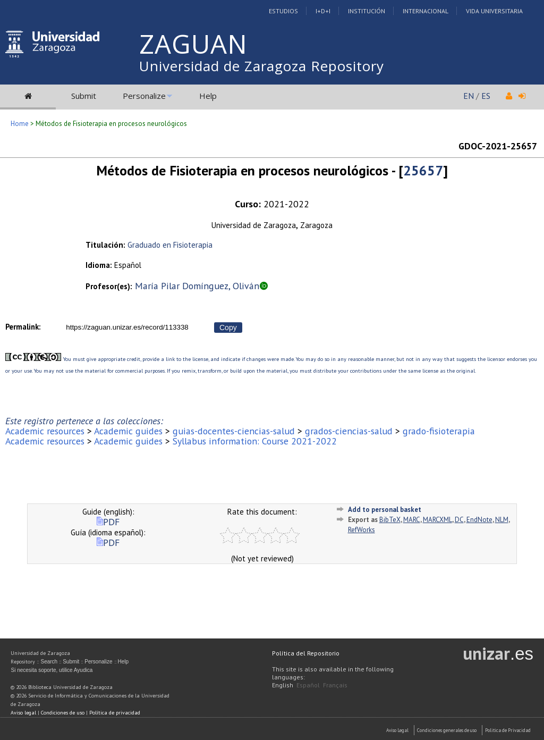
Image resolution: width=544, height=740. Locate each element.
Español (308, 685)
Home (20, 123)
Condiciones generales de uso (447, 730)
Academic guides (128, 431)
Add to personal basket (384, 509)
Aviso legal (23, 712)
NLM (501, 519)
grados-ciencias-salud (349, 431)
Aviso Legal (397, 730)
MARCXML (437, 519)
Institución (366, 11)
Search (48, 662)
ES (485, 95)
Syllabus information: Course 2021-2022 (255, 441)
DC (459, 519)
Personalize (144, 95)
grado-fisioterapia (439, 431)
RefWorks (361, 529)
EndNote (479, 519)
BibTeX (390, 519)
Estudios (283, 11)
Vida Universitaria (494, 11)
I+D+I (323, 11)
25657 (423, 170)
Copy (228, 327)
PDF (108, 522)
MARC (411, 519)
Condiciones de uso (62, 712)
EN (468, 95)
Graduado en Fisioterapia (170, 245)
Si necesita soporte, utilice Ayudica (51, 670)
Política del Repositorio (305, 653)
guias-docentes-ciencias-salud (234, 431)
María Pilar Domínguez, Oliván (197, 286)
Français (335, 685)
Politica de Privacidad (508, 730)
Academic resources (44, 431)
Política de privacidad (114, 712)
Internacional (425, 11)
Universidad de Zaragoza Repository (261, 65)
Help (208, 95)
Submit (83, 95)
